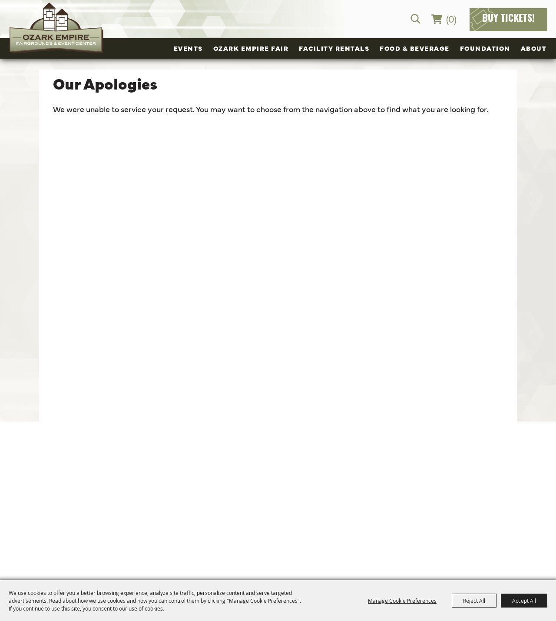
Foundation (485, 48)
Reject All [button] (474, 600)
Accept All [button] (524, 600)
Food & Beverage (415, 48)
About (534, 48)
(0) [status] (451, 18)
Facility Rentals (334, 48)
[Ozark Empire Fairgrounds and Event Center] (56, 28)
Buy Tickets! (508, 19)
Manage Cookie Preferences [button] (402, 600)
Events (188, 48)
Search (415, 19)
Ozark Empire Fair (251, 48)
